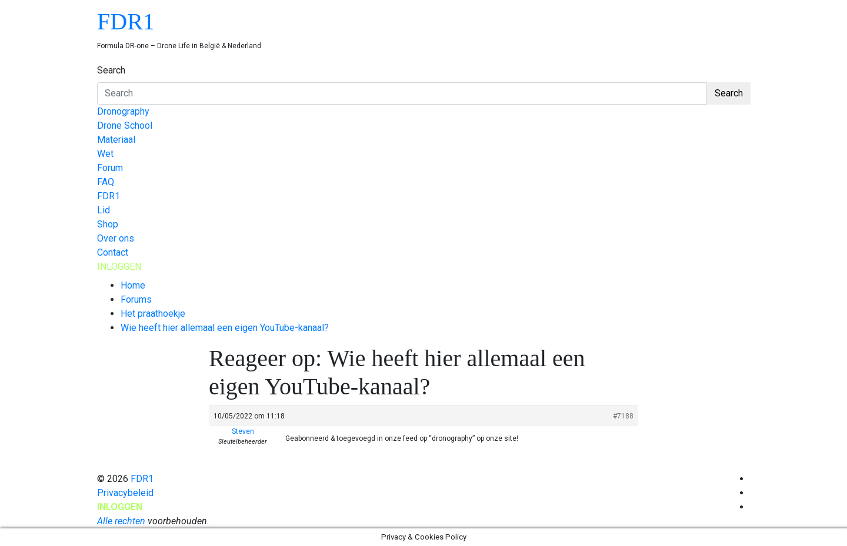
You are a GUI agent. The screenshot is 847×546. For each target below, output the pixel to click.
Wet (105, 153)
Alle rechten (121, 521)
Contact (112, 252)
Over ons (115, 238)
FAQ (105, 181)
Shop (107, 224)
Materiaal (116, 139)
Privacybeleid (125, 492)
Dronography (123, 111)
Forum (110, 167)
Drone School (124, 125)
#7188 (623, 416)
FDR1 (126, 21)
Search (111, 70)
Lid (103, 210)
